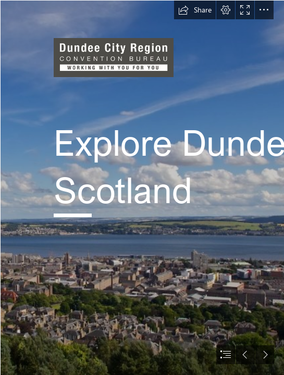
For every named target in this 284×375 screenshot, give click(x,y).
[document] (142, 187)
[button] (195, 10)
